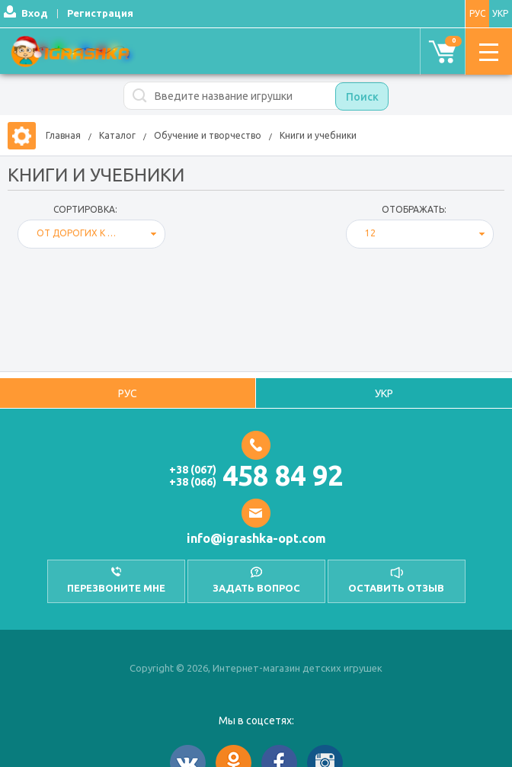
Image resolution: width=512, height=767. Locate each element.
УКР (500, 13)
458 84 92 (282, 475)
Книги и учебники (318, 135)
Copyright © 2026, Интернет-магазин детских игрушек (256, 668)
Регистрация (100, 13)
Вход (34, 13)
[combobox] (91, 234)
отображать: (414, 209)
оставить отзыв (396, 587)
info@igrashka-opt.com (256, 538)
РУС (477, 13)
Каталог (117, 135)
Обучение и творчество (207, 135)
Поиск (362, 97)
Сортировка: (85, 209)
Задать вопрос (256, 587)
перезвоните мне (116, 587)
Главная (63, 135)
